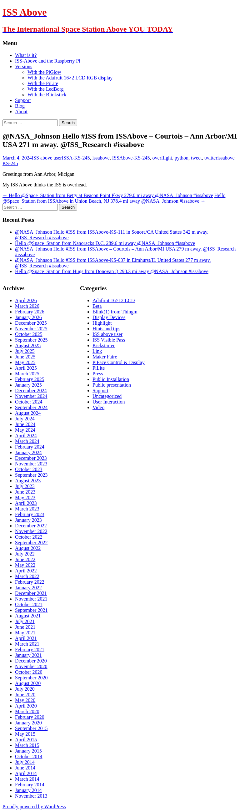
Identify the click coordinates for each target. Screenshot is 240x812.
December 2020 (31, 660)
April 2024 (26, 435)
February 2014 (29, 784)
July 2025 (25, 351)
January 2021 (28, 655)
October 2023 (28, 469)
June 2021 (25, 627)
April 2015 (26, 739)
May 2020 (25, 700)
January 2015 (28, 751)
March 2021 (27, 644)
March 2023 (27, 508)
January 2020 (28, 722)
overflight (162, 157)
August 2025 (28, 345)
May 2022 (25, 565)
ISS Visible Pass (108, 340)
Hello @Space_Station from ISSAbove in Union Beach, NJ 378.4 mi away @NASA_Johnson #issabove (113, 198)
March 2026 (27, 306)
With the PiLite (43, 83)
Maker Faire (104, 356)
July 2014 (25, 762)
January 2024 (28, 452)
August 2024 (28, 413)
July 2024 (25, 418)
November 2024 (31, 396)
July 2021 (25, 621)
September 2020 (31, 677)
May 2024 (25, 430)
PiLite (98, 368)
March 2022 (27, 576)
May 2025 (25, 362)
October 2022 (28, 537)
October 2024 (28, 401)
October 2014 (28, 756)
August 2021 (28, 615)
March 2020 (27, 711)
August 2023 (28, 480)
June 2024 (25, 424)
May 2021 (25, 632)
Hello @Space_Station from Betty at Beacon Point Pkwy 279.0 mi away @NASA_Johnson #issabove (107, 195)
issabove (101, 157)
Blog (20, 106)
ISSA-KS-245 (76, 157)
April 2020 (26, 705)
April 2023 (26, 503)
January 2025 (28, 385)
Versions (23, 66)
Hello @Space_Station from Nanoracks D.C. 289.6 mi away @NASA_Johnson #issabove (105, 243)
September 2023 (31, 475)
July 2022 (25, 553)
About (21, 111)
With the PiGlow (44, 72)
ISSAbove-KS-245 (131, 157)
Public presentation (111, 385)
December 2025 (31, 323)
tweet (196, 157)
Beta (97, 306)
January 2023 (28, 520)
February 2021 (29, 649)
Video (98, 407)
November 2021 (31, 598)
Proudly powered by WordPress (34, 806)
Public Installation (110, 379)
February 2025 (29, 379)
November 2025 (31, 328)
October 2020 (28, 672)
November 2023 (31, 463)
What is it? (26, 55)
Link (97, 351)
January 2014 (28, 790)
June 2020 (25, 694)
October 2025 (28, 334)
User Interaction (108, 401)
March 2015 (27, 745)
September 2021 (31, 610)
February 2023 (29, 514)
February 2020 (29, 717)
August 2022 (28, 548)
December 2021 (31, 593)
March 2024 (27, 441)
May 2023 (25, 497)
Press (97, 373)
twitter (211, 157)
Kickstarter (103, 345)
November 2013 (31, 796)
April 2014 (26, 773)
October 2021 (28, 604)
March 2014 (27, 779)
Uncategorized (107, 396)
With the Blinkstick (47, 94)
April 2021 (26, 638)
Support (23, 100)
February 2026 (29, 311)
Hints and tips (106, 328)
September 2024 (31, 407)
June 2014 (25, 767)
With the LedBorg (45, 89)
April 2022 (26, 570)
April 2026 (26, 300)
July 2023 (25, 486)
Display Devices (108, 317)
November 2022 (31, 531)
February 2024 (29, 446)
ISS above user (47, 157)
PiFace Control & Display (118, 362)
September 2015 (31, 728)
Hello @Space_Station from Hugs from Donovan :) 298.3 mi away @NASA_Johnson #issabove (111, 271)
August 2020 (28, 683)
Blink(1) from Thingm (115, 311)
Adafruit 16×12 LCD (113, 300)
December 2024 (31, 390)
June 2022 (25, 559)
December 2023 (31, 458)
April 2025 (26, 368)
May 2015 (25, 734)
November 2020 (31, 666)
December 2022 (31, 525)
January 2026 (28, 317)
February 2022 (29, 582)
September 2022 (31, 542)
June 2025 (25, 356)
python (181, 157)
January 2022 (28, 587)
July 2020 (25, 689)
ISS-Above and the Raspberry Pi (47, 60)
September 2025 (31, 340)
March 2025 (27, 373)
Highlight (102, 323)
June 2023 (25, 492)
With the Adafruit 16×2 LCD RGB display (70, 77)
